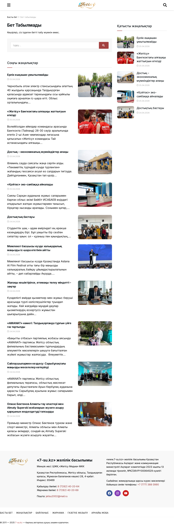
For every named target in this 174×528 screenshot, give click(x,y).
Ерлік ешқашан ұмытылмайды (27, 74)
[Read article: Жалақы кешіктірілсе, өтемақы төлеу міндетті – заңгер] (95, 293)
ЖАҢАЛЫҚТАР (24, 512)
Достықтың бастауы (21, 217)
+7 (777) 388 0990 (148, 484)
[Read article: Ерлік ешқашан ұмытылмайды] (95, 85)
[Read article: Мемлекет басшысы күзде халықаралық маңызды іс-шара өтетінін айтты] (95, 256)
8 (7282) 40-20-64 (68, 486)
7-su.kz (18, 522)
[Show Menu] (8, 5)
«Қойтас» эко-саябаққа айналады (30, 184)
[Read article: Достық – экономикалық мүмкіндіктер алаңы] (95, 162)
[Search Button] (165, 5)
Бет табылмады (28, 17)
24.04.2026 (13, 221)
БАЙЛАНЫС (42, 512)
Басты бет (12, 17)
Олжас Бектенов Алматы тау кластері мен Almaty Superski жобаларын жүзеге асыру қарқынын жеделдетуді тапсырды (35, 407)
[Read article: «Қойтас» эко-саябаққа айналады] (95, 195)
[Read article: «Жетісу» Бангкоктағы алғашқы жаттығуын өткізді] (95, 122)
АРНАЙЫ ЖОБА (99, 512)
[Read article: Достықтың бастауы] (95, 227)
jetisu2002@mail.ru (56, 496)
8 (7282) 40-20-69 (68, 490)
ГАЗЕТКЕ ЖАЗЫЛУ (78, 512)
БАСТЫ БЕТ (6, 512)
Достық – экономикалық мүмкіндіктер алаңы (37, 151)
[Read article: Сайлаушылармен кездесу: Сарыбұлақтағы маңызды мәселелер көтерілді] (95, 374)
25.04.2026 (13, 79)
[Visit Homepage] (86, 5)
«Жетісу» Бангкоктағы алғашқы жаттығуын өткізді (151, 57)
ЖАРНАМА (58, 512)
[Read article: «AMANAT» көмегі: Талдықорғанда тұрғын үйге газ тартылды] (95, 333)
